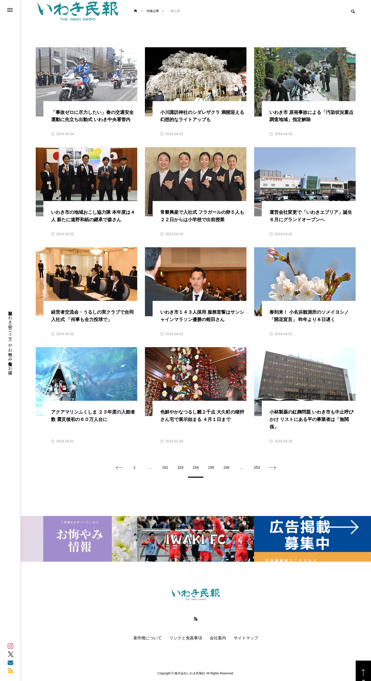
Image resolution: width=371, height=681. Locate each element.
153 (180, 467)
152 (165, 467)
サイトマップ (246, 638)
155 (211, 467)
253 (257, 467)
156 (226, 467)
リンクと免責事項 (185, 638)
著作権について (147, 638)
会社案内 (218, 638)
